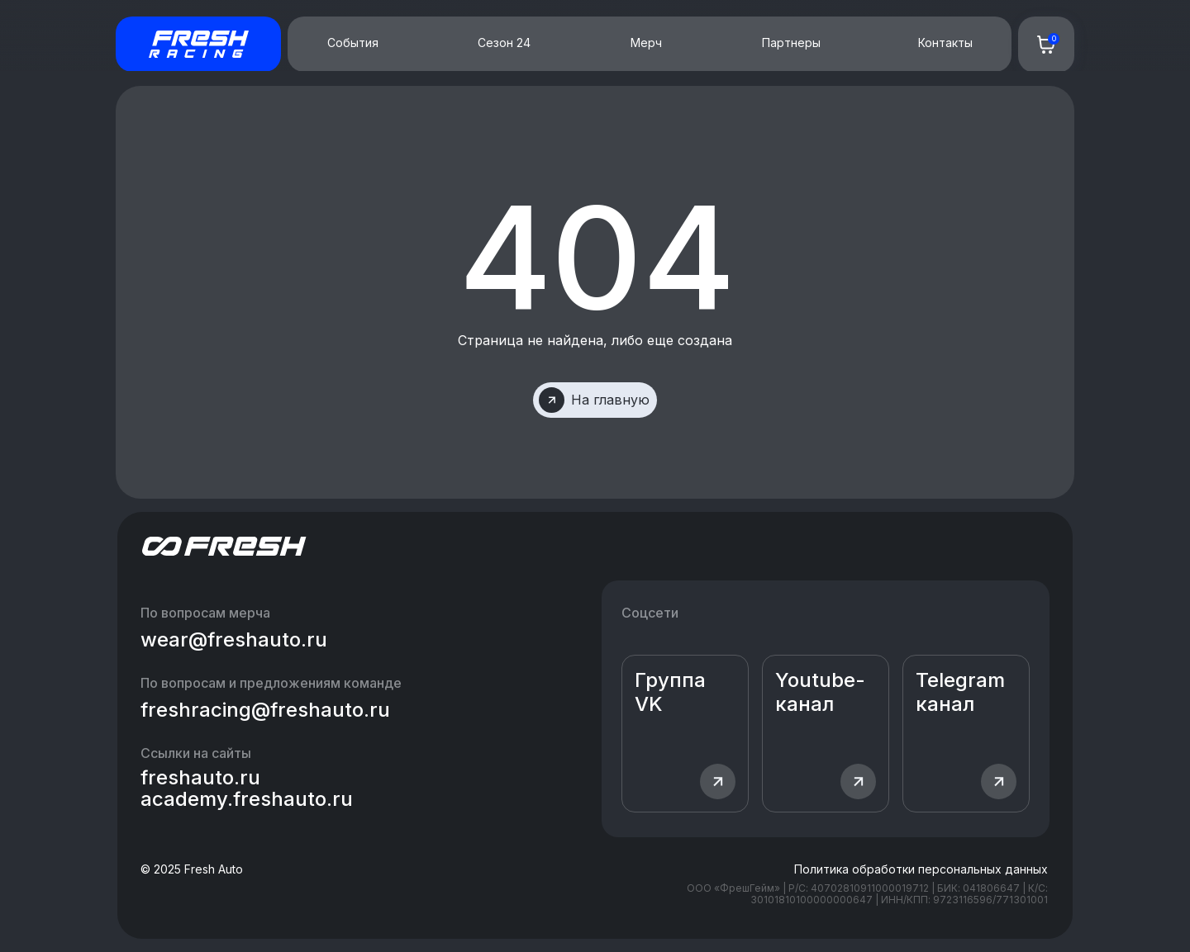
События (352, 43)
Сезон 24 (504, 43)
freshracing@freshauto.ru (265, 710)
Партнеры (791, 43)
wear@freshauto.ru (233, 639)
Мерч (646, 43)
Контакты (945, 43)
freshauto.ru (200, 777)
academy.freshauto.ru (246, 799)
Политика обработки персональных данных (921, 869)
